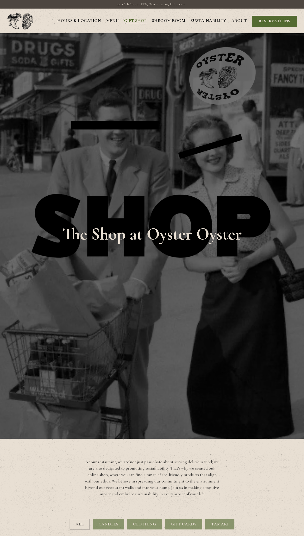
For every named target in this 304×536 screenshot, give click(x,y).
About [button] (239, 20)
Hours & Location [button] (79, 20)
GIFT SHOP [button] (135, 20)
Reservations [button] (274, 21)
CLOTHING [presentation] (144, 500)
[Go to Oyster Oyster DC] (150, 4)
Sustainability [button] (208, 20)
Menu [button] (112, 20)
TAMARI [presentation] (219, 500)
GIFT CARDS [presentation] (183, 500)
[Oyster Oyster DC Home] (20, 20)
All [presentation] (80, 500)
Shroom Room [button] (168, 20)
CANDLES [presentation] (109, 500)
